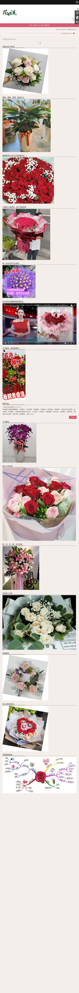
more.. (72, 417)
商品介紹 (63, 29)
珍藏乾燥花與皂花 (72, 29)
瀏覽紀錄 (47, 25)
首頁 (59, 29)
